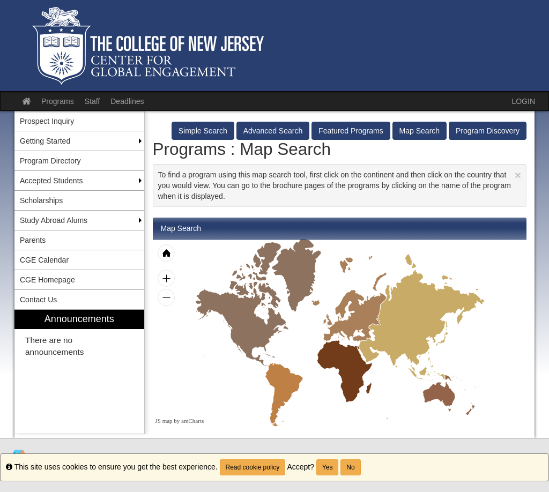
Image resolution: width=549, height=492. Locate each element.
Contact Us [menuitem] (38, 299)
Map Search (419, 130)
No (350, 467)
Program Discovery (488, 130)
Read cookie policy (253, 467)
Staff (92, 101)
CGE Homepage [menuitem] (47, 279)
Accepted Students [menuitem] (51, 180)
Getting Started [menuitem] (45, 141)
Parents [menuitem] (33, 240)
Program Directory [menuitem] (50, 160)
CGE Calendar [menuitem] (44, 260)
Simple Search (203, 130)
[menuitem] (79, 372)
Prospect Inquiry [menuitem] (47, 121)
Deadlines (127, 101)
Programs (57, 101)
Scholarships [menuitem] (41, 200)
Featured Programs (350, 130)
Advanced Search (273, 130)
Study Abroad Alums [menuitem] (53, 220)
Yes (327, 467)
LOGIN (523, 101)
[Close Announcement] (518, 175)
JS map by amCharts (179, 421)
